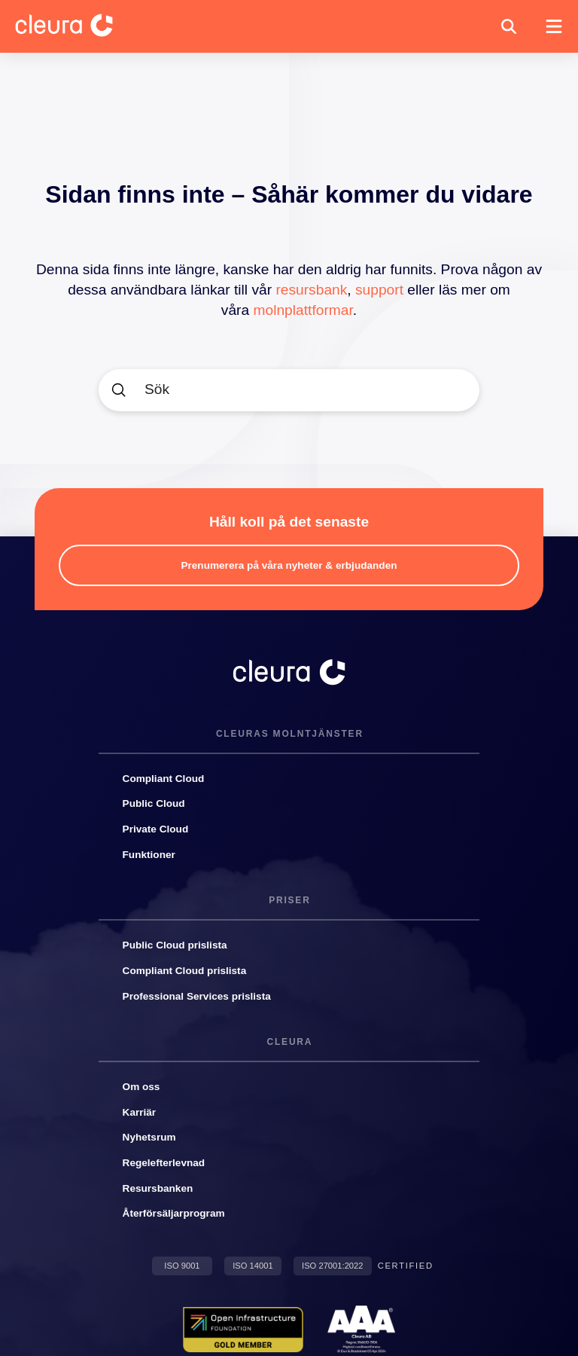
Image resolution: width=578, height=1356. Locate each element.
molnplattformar (303, 310)
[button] (509, 26)
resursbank (311, 290)
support (379, 290)
